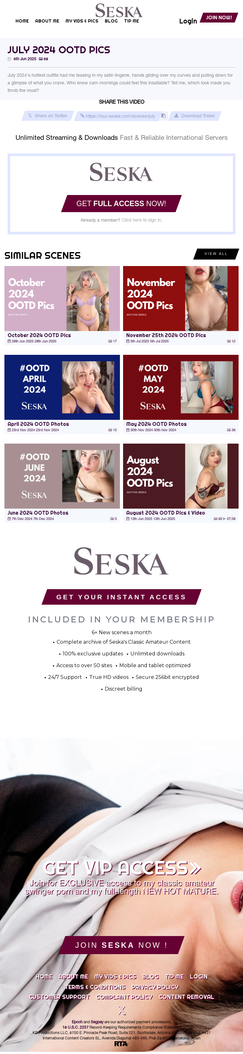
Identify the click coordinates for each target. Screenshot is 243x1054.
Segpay (97, 1024)
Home (44, 978)
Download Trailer (194, 116)
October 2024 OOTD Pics (39, 335)
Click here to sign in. (142, 220)
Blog (150, 978)
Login (199, 978)
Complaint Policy (124, 999)
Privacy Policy (155, 989)
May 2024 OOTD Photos (156, 423)
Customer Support (59, 999)
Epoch (77, 1024)
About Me (73, 978)
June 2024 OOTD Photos (38, 512)
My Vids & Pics (115, 978)
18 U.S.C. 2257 (75, 1030)
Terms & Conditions (95, 989)
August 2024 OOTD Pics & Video (165, 512)
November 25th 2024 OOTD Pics (166, 335)
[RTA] (121, 1046)
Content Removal (186, 999)
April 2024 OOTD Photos (38, 423)
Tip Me (174, 978)
